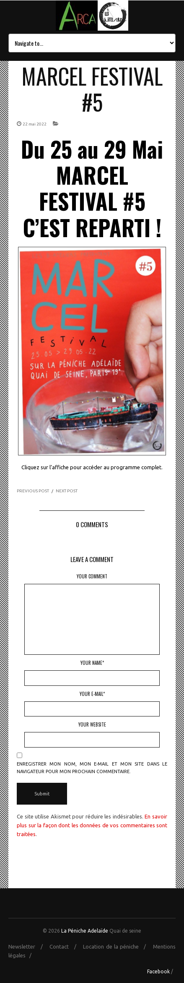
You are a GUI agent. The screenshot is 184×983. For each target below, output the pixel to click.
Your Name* (92, 662)
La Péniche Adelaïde (84, 930)
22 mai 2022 (35, 124)
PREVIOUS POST (33, 491)
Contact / (65, 946)
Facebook (158, 971)
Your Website (92, 724)
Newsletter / (28, 946)
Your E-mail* (92, 693)
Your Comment (92, 576)
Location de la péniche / (117, 946)
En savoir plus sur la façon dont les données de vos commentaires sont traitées (92, 825)
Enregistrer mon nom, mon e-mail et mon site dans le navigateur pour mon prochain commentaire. (92, 767)
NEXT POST (67, 491)
